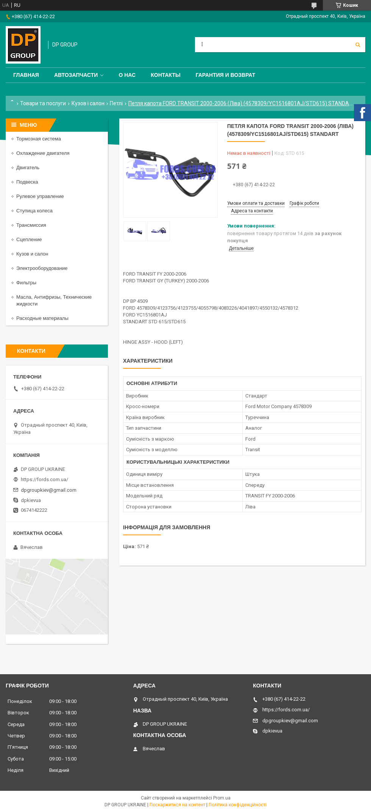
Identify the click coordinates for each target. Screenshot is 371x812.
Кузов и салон (32, 254)
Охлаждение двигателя (42, 153)
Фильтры (26, 282)
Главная (26, 75)
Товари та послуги (43, 103)
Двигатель (27, 167)
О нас (127, 75)
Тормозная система (38, 139)
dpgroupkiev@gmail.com (48, 490)
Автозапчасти (76, 75)
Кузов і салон (88, 103)
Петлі (116, 103)
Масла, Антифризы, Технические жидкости (54, 300)
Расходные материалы (42, 318)
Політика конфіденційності (238, 804)
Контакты (165, 75)
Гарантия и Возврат (226, 75)
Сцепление (29, 239)
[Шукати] (357, 44)
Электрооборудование (42, 268)
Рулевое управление (40, 196)
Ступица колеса (34, 211)
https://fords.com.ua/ (44, 479)
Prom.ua (222, 798)
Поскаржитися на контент (177, 804)
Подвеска (27, 182)
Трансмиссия (31, 225)
